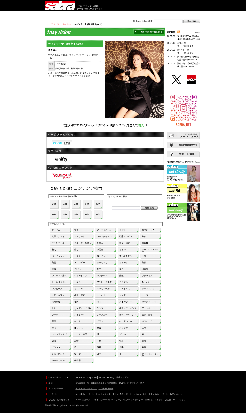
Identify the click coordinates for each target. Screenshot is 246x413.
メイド (122, 295)
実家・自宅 (147, 315)
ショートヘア (80, 275)
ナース (145, 295)
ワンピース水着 (104, 282)
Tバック (146, 282)
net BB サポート (124, 394)
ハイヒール (79, 315)
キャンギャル (58, 243)
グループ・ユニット (82, 244)
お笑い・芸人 (148, 230)
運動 (99, 347)
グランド (56, 347)
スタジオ (123, 328)
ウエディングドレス (82, 309)
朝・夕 (77, 354)
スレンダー (79, 262)
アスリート (79, 236)
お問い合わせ (176, 394)
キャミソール (103, 288)
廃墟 (99, 328)
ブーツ (55, 315)
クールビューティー (150, 250)
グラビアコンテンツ (91, 14)
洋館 (99, 341)
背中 (99, 269)
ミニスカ (78, 288)
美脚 (54, 269)
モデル (122, 230)
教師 (76, 301)
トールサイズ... (59, 282)
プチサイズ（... (149, 275)
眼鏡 (121, 275)
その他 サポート (160, 394)
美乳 (54, 262)
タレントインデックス (86, 388)
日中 (99, 354)
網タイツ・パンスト (127, 309)
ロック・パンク (149, 301)
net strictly (80, 377)
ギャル (122, 249)
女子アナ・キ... (59, 236)
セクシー (78, 256)
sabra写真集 (97, 383)
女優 (76, 230)
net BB (101, 377)
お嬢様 (145, 243)
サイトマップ (179, 399)
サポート (154, 14)
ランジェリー (103, 308)
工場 (144, 328)
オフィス (78, 328)
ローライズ (124, 288)
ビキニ (77, 282)
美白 (121, 269)
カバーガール (58, 360)
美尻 (144, 262)
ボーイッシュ (58, 256)
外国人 (100, 243)
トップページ (52, 24)
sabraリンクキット (154, 399)
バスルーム (147, 321)
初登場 (77, 360)
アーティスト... (104, 230)
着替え (145, 347)
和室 (54, 321)
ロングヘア (102, 275)
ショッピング (58, 354)
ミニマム (123, 282)
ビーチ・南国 (80, 334)
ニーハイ (101, 295)
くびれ (77, 269)
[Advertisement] (183, 236)
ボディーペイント (127, 315)
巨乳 (144, 256)
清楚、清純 (124, 243)
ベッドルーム (125, 321)
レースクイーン (104, 236)
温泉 (54, 341)
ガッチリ (123, 262)
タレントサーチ (123, 14)
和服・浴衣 (79, 295)
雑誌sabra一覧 (82, 383)
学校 (121, 341)
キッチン (78, 321)
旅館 (76, 341)
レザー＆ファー (59, 295)
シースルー (102, 315)
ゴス (99, 301)
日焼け (145, 269)
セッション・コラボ (150, 355)
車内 (54, 328)
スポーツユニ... (126, 301)
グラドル (56, 230)
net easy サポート (142, 394)
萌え (54, 249)
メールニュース (83, 399)
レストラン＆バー (60, 334)
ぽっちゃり (102, 262)
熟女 (144, 236)
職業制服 (56, 301)
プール (122, 334)
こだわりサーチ (106, 388)
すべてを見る (125, 256)
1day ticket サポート (105, 394)
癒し (76, 249)
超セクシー (102, 256)
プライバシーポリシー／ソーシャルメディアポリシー (117, 399)
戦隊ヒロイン (125, 236)
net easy (110, 377)
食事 (121, 347)
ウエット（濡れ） (60, 275)
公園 (144, 341)
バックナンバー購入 (135, 383)
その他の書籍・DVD (114, 383)
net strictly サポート (85, 394)
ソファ (100, 321)
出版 (60, 14)
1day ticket (66, 24)
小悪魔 (100, 249)
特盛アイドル (122, 377)
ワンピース (57, 288)
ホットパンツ (148, 288)
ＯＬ (54, 308)
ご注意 (168, 399)
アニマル (146, 308)
